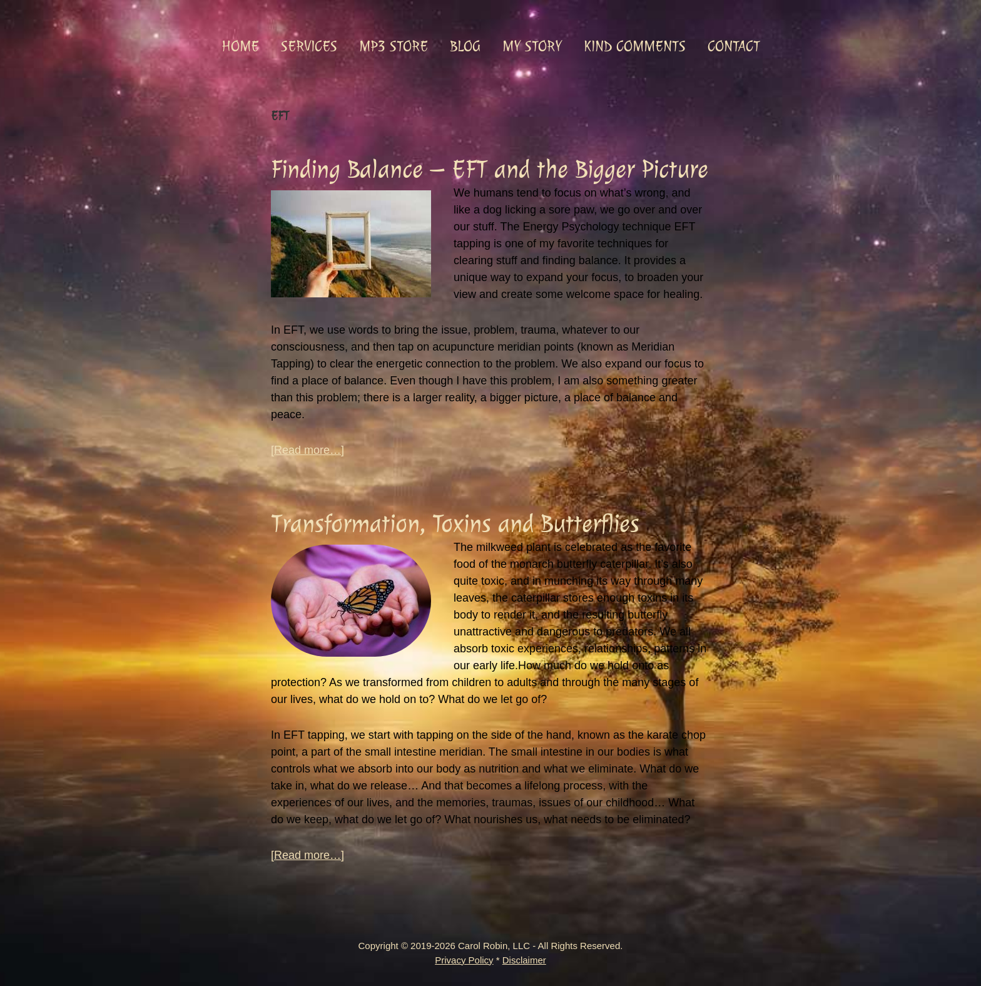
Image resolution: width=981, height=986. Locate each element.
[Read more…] (307, 450)
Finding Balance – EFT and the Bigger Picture (489, 169)
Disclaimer (524, 960)
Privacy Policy (464, 960)
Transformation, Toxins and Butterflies (455, 523)
